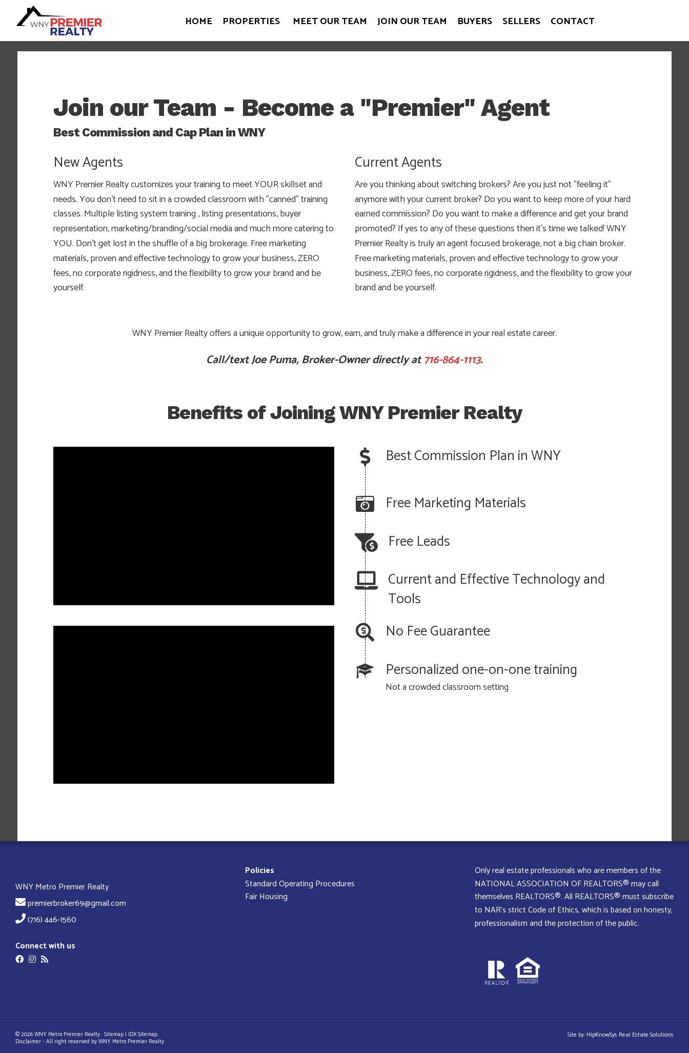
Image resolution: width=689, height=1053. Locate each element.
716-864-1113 (451, 360)
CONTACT (573, 21)
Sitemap (114, 1034)
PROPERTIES (251, 21)
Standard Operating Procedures (300, 884)
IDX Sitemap (142, 1034)
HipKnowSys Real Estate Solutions (630, 1035)
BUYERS (474, 21)
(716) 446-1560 (52, 920)
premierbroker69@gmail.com (77, 903)
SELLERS (521, 21)
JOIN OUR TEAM (412, 21)
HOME (198, 21)
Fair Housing (266, 897)
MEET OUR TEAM (330, 21)
